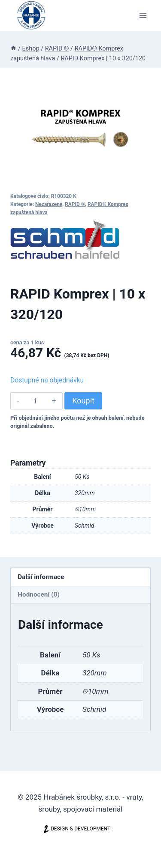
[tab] (80, 577)
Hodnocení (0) (39, 594)
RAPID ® (75, 204)
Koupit (83, 400)
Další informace (41, 577)
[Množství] (35, 401)
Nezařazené (48, 204)
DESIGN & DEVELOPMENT (80, 829)
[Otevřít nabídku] (143, 15)
